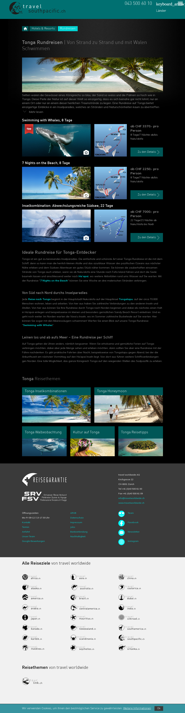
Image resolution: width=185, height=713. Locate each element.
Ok (158, 708)
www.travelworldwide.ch (131, 502)
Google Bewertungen (33, 541)
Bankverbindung (78, 531)
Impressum (76, 522)
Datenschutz (77, 517)
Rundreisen (68, 28)
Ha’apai (84, 276)
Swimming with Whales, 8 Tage (47, 120)
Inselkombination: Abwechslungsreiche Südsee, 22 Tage (67, 206)
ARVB (73, 513)
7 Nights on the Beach (54, 280)
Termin (25, 527)
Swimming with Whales (37, 325)
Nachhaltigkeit (77, 536)
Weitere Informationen (137, 708)
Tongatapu (126, 299)
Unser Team (28, 536)
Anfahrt (26, 531)
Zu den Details (149, 152)
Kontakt (26, 522)
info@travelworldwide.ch (131, 498)
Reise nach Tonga (39, 299)
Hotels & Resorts (43, 28)
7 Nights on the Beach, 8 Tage (46, 163)
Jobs (72, 527)
